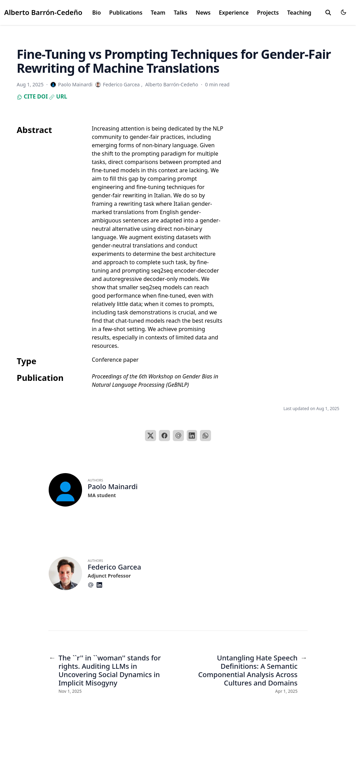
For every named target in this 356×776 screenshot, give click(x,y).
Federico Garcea (114, 567)
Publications (126, 12)
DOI (42, 96)
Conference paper (115, 359)
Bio (96, 12)
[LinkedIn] (192, 435)
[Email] (178, 435)
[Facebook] (164, 435)
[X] (150, 435)
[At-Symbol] (92, 585)
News (203, 12)
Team (158, 12)
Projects (268, 12)
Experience (234, 12)
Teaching (299, 12)
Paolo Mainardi (113, 486)
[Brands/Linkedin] (101, 585)
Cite (26, 96)
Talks (180, 12)
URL (58, 96)
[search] (328, 12)
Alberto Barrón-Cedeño (43, 12)
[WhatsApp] (205, 435)
